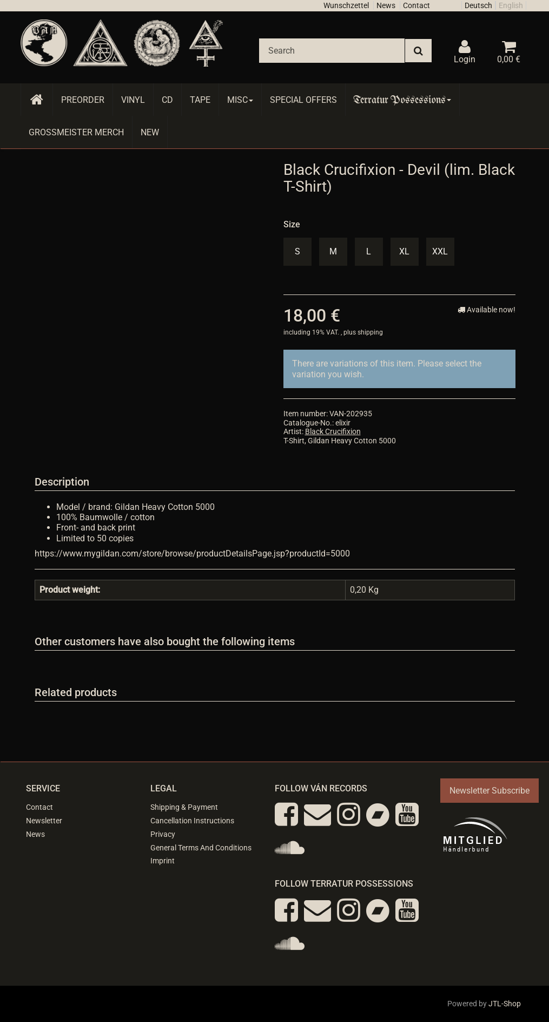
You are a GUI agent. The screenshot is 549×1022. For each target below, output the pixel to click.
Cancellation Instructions (192, 820)
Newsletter (44, 820)
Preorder (82, 100)
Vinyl (133, 100)
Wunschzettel (346, 5)
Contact (416, 5)
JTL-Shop (504, 1003)
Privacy (162, 834)
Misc (240, 100)
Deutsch (478, 5)
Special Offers (303, 100)
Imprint (162, 860)
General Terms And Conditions (201, 847)
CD (167, 100)
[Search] (332, 50)
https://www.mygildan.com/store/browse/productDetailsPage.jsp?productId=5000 (192, 553)
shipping (370, 332)
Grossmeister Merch (76, 132)
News (385, 5)
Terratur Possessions (402, 100)
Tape (200, 100)
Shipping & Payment (184, 807)
